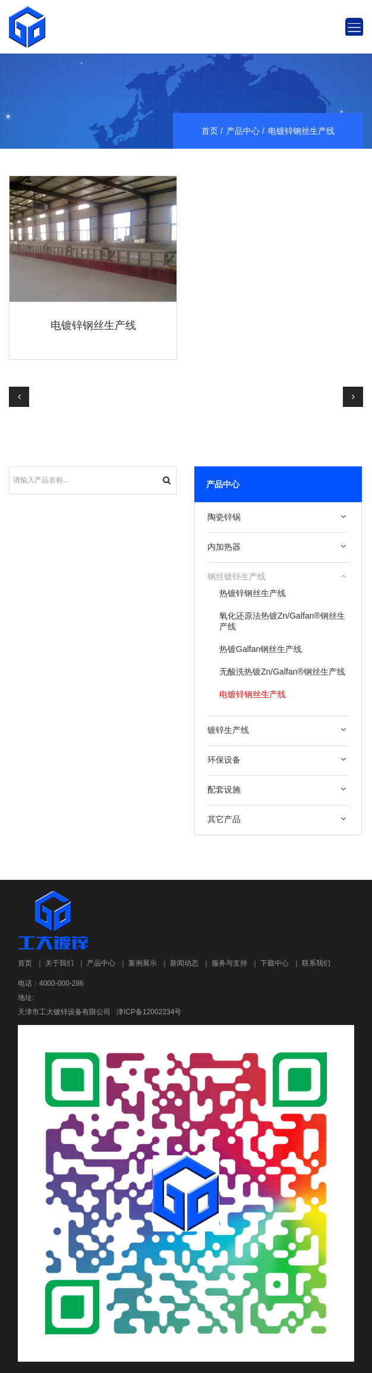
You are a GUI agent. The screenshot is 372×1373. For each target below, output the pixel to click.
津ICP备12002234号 (148, 1012)
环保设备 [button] (224, 759)
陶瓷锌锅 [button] (224, 517)
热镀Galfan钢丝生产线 (260, 649)
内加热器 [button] (224, 546)
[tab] (278, 517)
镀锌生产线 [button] (228, 730)
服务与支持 (229, 963)
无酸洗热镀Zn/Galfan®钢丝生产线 (282, 671)
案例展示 (142, 963)
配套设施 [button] (224, 789)
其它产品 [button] (224, 819)
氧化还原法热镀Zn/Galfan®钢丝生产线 (282, 621)
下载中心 (274, 963)
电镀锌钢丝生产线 (93, 325)
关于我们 (59, 963)
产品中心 (243, 131)
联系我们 (316, 963)
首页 (209, 131)
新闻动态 (184, 963)
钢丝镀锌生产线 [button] (236, 576)
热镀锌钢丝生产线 (252, 593)
